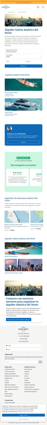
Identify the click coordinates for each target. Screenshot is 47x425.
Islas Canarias (28, 369)
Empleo (7, 382)
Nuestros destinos (29, 385)
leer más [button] (23, 182)
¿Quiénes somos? (10, 369)
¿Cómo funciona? (10, 371)
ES (23, 349)
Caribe (26, 380)
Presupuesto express (30, 391)
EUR (23, 345)
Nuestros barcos (29, 387)
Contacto (23, 142)
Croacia (26, 374)
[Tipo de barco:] (23, 56)
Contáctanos (8, 396)
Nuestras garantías (10, 374)
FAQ (6, 391)
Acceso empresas (10, 402)
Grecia (26, 376)
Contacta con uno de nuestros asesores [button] (18, 319)
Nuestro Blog (8, 394)
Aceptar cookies (23, 415)
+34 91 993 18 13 (23, 333)
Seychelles (27, 382)
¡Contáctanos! (23, 341)
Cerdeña (26, 371)
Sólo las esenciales (23, 419)
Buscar (23, 66)
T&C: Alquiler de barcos (11, 389)
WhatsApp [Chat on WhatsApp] (23, 339)
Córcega (26, 378)
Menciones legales (10, 385)
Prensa (7, 380)
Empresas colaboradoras (12, 376)
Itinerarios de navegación (31, 389)
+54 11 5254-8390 (23, 336)
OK (40, 362)
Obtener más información (25, 411)
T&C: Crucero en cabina (11, 387)
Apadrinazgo (8, 378)
